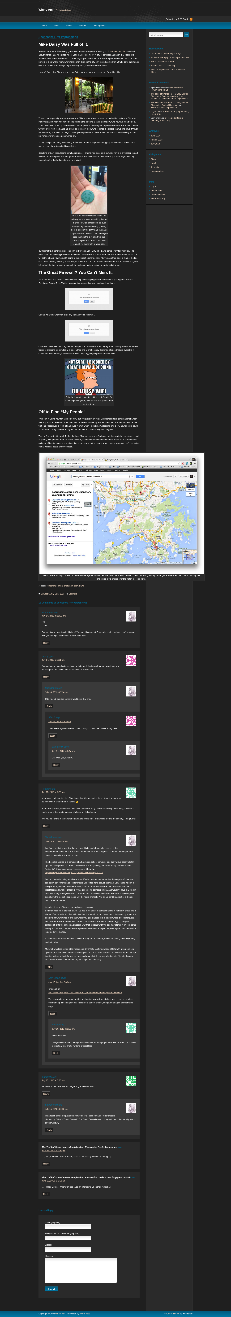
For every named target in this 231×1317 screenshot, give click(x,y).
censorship (52, 586)
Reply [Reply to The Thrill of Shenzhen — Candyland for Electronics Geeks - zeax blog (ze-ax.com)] (45, 1194)
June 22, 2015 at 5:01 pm (53, 1150)
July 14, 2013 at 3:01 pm (53, 660)
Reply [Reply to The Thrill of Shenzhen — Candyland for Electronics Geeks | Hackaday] (45, 1164)
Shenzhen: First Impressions (58, 37)
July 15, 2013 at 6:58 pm (56, 1109)
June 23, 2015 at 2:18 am (53, 1181)
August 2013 (157, 140)
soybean (155, 111)
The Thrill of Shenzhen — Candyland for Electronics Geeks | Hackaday (79, 1147)
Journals (82, 25)
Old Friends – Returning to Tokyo (166, 53)
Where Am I (46, 9)
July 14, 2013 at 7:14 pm (56, 692)
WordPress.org (158, 198)
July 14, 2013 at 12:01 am (54, 616)
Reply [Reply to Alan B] (45, 677)
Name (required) (52, 1222)
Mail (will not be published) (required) (62, 1233)
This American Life (116, 51)
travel (81, 586)
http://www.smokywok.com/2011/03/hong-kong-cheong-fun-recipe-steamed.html (85, 992)
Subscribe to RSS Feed (177, 19)
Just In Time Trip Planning (163, 65)
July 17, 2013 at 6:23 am (59, 721)
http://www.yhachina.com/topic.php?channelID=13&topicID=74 (74, 872)
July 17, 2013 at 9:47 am (63, 751)
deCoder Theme (172, 1314)
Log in (153, 186)
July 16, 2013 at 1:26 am (63, 1029)
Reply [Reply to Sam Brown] (45, 643)
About (56, 25)
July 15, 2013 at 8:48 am (59, 982)
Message (49, 1256)
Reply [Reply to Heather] (45, 826)
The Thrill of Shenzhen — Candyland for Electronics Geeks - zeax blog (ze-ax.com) (86, 1177)
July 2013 (155, 144)
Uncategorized (99, 25)
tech (76, 586)
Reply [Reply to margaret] (45, 1093)
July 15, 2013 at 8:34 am (56, 841)
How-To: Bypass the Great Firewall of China (168, 70)
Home (44, 25)
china (60, 586)
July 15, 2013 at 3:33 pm (53, 1080)
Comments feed (158, 194)
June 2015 (156, 136)
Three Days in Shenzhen (162, 61)
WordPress (85, 1314)
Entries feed (156, 190)
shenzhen (68, 586)
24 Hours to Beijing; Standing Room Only (170, 57)
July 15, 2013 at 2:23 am (53, 792)
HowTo (69, 25)
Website (48, 1245)
